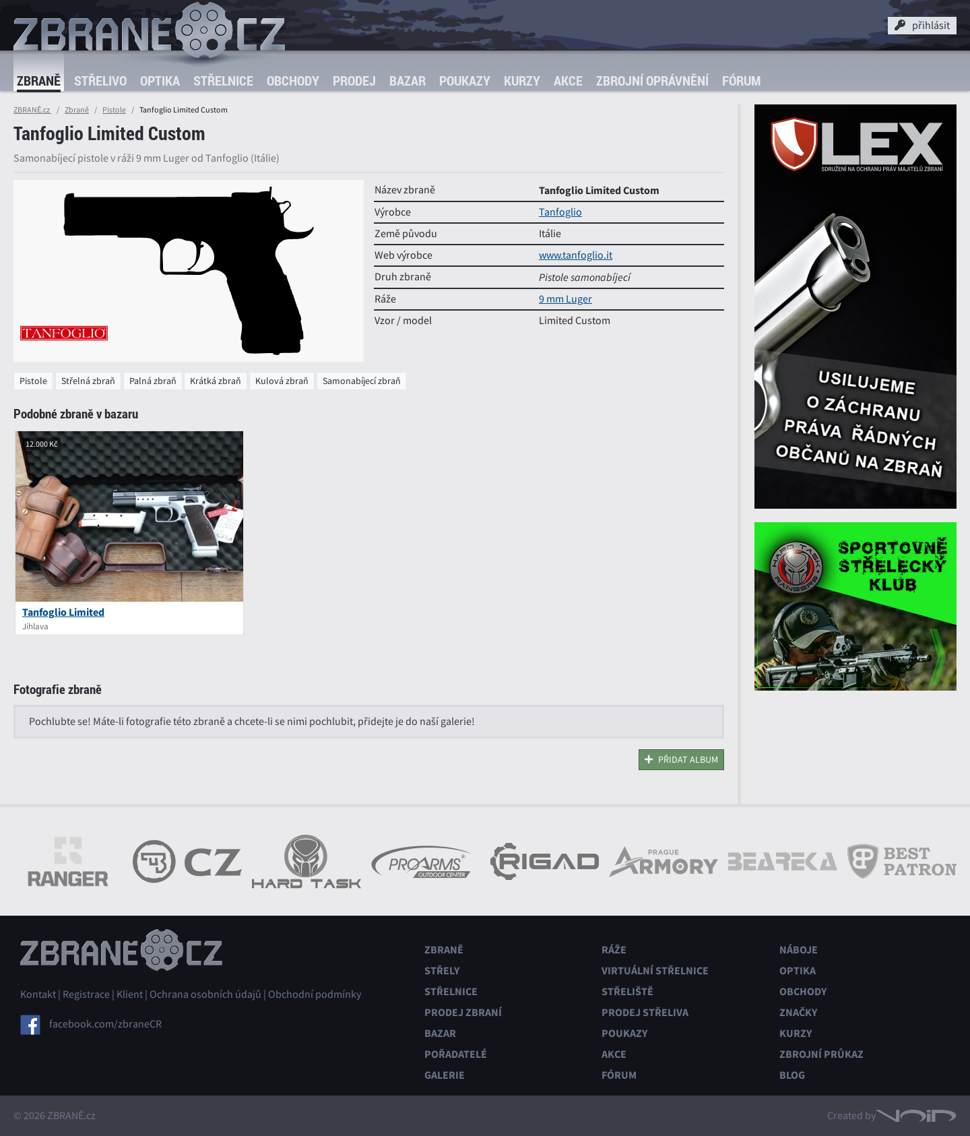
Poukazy (464, 80)
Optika (160, 80)
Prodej (354, 80)
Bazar (407, 80)
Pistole (114, 109)
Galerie (444, 1075)
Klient (130, 994)
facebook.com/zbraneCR (105, 1024)
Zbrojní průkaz (821, 1054)
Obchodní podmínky (314, 994)
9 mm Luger (565, 299)
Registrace (86, 994)
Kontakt (38, 994)
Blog (792, 1075)
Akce (568, 80)
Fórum (741, 80)
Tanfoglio (560, 212)
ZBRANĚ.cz (32, 109)
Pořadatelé (455, 1054)
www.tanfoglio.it (575, 255)
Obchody (293, 80)
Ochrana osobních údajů (205, 994)
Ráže (614, 950)
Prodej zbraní (463, 1012)
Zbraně (39, 80)
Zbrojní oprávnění (652, 80)
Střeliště (627, 991)
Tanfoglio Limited (63, 612)
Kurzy (522, 80)
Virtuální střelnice (655, 971)
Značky (798, 1012)
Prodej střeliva (645, 1012)
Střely (441, 971)
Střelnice (223, 80)
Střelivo (100, 80)
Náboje (798, 950)
